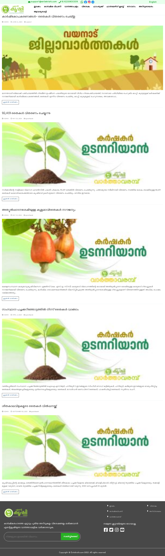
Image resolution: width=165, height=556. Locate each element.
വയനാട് (27, 22)
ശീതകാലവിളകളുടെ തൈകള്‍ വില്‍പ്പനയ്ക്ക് (28, 405)
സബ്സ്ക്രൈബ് (70, 535)
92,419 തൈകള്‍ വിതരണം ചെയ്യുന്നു (25, 113)
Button (133, 2)
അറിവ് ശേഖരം (153, 510)
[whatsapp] (81, 2)
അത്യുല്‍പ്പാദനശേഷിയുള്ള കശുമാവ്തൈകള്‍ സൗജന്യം (37, 209)
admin (5, 22)
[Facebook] (85, 2)
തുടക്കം (108, 504)
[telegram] (92, 2)
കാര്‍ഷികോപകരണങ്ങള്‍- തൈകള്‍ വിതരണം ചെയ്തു (36, 16)
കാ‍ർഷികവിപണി (114, 510)
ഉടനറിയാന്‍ (28, 118)
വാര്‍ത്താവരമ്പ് (113, 515)
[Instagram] (89, 2)
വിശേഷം (150, 504)
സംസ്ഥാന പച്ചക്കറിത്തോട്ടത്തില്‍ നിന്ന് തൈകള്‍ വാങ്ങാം (38, 309)
